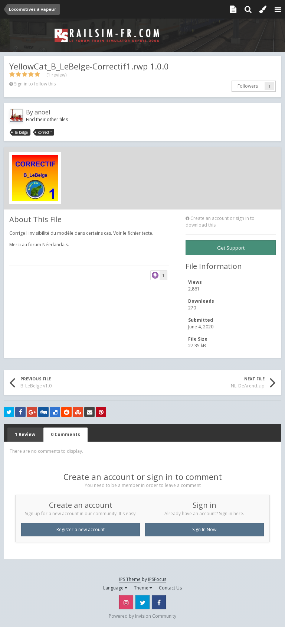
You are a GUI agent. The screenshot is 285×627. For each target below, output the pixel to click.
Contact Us (170, 588)
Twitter (142, 602)
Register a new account (80, 529)
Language (115, 588)
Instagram (126, 602)
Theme (143, 588)
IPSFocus (157, 579)
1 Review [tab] (25, 434)
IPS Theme (130, 579)
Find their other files (47, 119)
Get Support (231, 247)
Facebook (159, 602)
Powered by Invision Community (142, 616)
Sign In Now (204, 529)
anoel (42, 112)
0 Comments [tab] (65, 434)
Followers (248, 86)
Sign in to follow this (35, 84)
